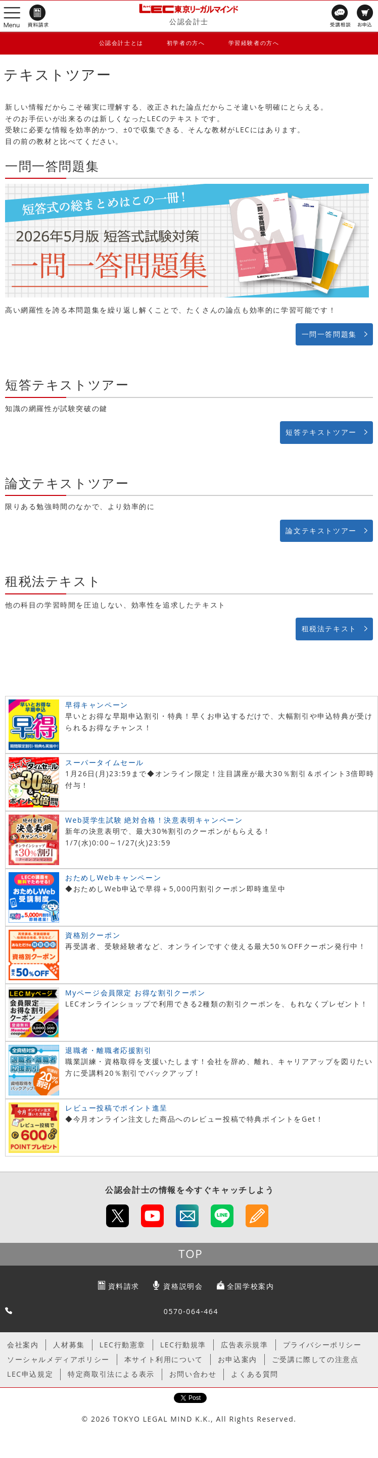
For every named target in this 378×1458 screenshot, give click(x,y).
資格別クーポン (92, 935)
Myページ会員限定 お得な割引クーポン (135, 992)
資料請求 (123, 1286)
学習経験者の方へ (253, 42)
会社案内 (22, 1344)
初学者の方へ (186, 42)
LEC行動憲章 (123, 1344)
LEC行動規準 (183, 1344)
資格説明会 (183, 1286)
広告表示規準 (244, 1344)
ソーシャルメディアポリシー (58, 1359)
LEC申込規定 (30, 1374)
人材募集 (68, 1344)
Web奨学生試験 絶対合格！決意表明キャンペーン (154, 820)
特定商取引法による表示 (111, 1374)
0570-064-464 (191, 1311)
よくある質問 (254, 1374)
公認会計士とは (121, 42)
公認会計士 (189, 21)
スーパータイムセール (104, 762)
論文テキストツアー (321, 530)
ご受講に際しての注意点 (315, 1359)
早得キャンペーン (96, 705)
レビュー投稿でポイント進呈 (116, 1108)
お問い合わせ (193, 1374)
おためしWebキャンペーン (113, 877)
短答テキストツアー (321, 432)
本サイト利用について (163, 1359)
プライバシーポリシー (322, 1344)
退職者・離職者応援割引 (108, 1050)
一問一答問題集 (329, 334)
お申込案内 (237, 1359)
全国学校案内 (250, 1286)
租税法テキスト (329, 628)
